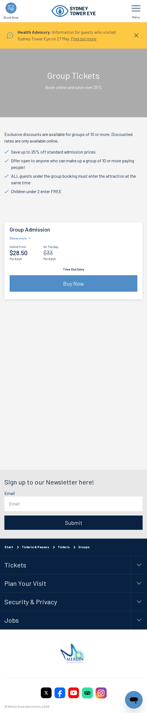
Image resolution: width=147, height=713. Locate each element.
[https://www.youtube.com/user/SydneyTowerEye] (73, 692)
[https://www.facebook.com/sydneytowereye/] (59, 692)
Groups (84, 546)
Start (8, 546)
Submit (73, 522)
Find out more (83, 38)
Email (9, 493)
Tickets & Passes (35, 546)
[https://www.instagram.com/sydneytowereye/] (101, 692)
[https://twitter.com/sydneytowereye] (46, 692)
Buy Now (73, 283)
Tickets (64, 546)
